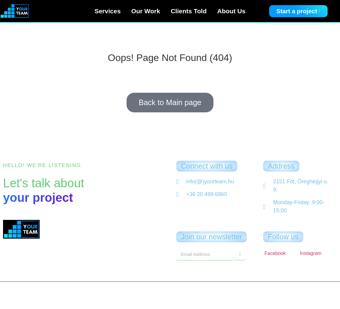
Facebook (275, 253)
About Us (231, 11)
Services (107, 11)
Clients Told (189, 11)
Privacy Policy (170, 299)
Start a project (298, 11)
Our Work (145, 11)
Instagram (311, 253)
